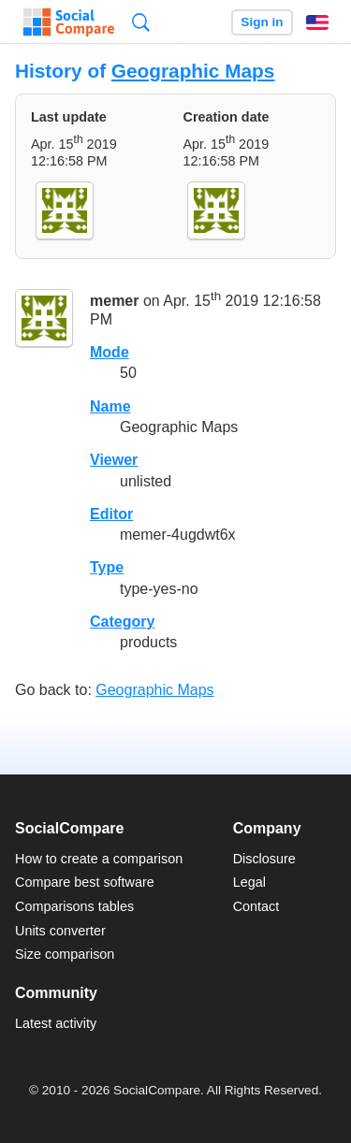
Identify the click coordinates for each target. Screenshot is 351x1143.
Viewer (114, 460)
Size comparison (64, 954)
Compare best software (84, 882)
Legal (249, 882)
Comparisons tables (74, 906)
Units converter (60, 930)
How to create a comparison (99, 858)
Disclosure (264, 858)
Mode (109, 352)
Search (141, 22)
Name (110, 406)
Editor (111, 514)
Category (122, 621)
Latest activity (55, 1023)
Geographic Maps (193, 70)
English (317, 22)
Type (107, 567)
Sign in (262, 22)
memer (114, 302)
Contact (256, 906)
